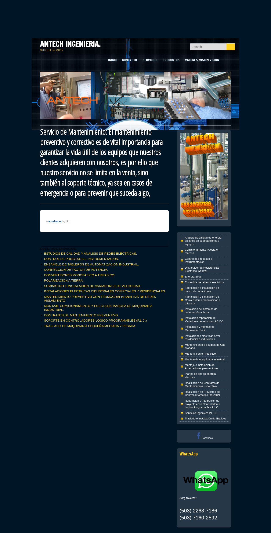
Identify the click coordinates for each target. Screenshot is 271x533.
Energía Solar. (193, 276)
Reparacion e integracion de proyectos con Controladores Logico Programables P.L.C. (202, 404)
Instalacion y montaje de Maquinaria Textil (199, 328)
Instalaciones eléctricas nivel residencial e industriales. (202, 337)
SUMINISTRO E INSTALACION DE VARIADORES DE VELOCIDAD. (92, 286)
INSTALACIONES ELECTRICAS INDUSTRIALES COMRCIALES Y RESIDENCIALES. (105, 291)
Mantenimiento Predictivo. (201, 353)
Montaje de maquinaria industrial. (205, 359)
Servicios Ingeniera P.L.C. (200, 413)
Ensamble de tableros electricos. (205, 282)
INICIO (112, 60)
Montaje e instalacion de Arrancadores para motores (201, 366)
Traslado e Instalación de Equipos (205, 418)
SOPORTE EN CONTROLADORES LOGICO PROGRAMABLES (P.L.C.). (96, 320)
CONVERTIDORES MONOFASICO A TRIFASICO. (79, 275)
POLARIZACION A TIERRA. (64, 280)
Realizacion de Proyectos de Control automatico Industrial (202, 393)
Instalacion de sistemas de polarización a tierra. (201, 310)
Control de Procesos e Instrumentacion (198, 260)
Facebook (204, 438)
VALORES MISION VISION (202, 60)
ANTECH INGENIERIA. (70, 44)
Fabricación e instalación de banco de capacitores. (202, 289)
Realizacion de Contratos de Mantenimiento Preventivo (202, 384)
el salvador (55, 221)
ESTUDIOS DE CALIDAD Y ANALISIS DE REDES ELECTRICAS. (90, 253)
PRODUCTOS (171, 60)
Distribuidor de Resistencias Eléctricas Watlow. (202, 269)
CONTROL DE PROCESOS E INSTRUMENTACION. (81, 259)
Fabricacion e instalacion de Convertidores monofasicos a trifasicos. (202, 300)
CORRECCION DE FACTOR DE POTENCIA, (76, 269)
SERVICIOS (149, 60)
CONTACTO (129, 60)
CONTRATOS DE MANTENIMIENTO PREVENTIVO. (81, 315)
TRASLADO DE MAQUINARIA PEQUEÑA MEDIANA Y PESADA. (90, 326)
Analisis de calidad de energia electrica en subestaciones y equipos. (203, 241)
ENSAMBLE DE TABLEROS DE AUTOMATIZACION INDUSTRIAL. (91, 264)
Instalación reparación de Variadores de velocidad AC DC (204, 319)
